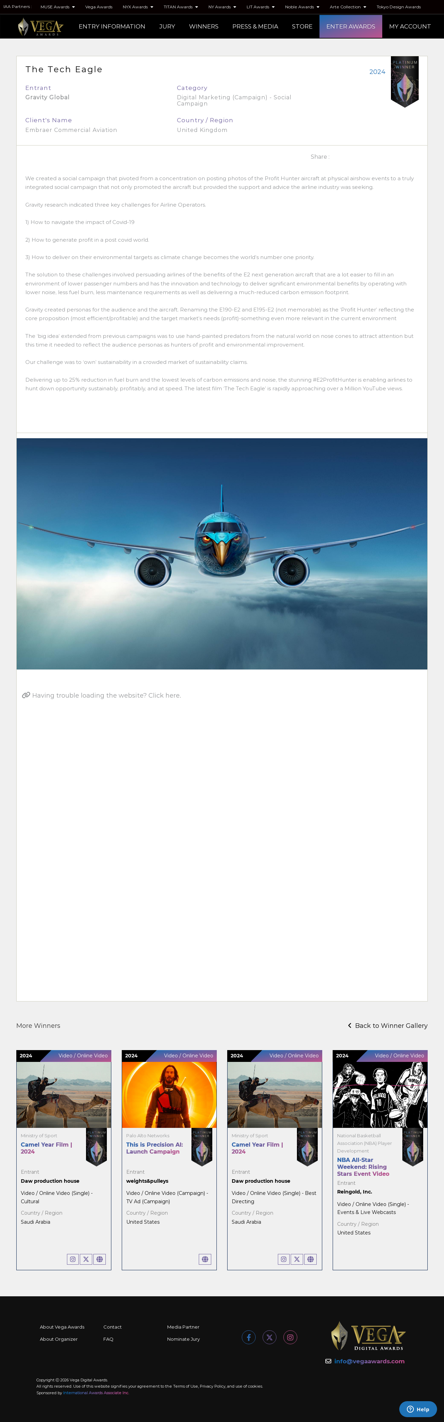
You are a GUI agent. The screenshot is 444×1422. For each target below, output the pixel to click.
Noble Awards (302, 6)
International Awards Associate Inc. (96, 1392)
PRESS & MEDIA (255, 26)
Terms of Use (185, 1386)
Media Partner (183, 1327)
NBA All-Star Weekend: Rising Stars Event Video (363, 1167)
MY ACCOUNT (410, 26)
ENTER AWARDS (350, 26)
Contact (112, 1327)
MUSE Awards (58, 6)
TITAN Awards (181, 6)
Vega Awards (98, 6)
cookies (255, 1386)
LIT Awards (261, 6)
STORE (302, 26)
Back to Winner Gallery (388, 1026)
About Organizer (59, 1339)
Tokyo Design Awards (399, 6)
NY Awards (222, 6)
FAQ (108, 1339)
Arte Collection (348, 6)
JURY (167, 26)
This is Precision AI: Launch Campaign (154, 1148)
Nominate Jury (183, 1339)
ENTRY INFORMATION (112, 26)
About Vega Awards (62, 1327)
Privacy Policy (212, 1386)
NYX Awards (138, 6)
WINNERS (204, 26)
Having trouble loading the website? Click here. (101, 695)
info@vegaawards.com (369, 1361)
